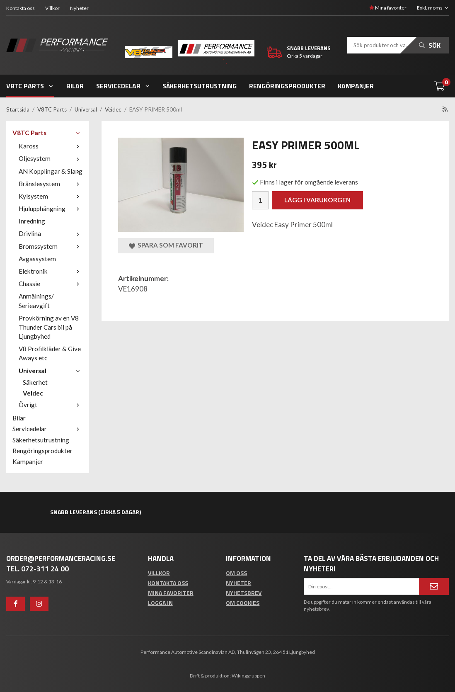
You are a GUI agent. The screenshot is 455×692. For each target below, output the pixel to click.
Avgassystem (37, 258)
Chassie (51, 283)
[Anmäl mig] (434, 586)
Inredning (32, 221)
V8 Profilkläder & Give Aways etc (50, 353)
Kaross (51, 146)
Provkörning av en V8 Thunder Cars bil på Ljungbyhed (49, 327)
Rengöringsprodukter (287, 86)
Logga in (160, 602)
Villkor (52, 8)
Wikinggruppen (248, 676)
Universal (51, 370)
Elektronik (51, 271)
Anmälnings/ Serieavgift (36, 300)
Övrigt (51, 404)
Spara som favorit (166, 245)
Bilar (75, 86)
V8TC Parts (30, 86)
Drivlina (51, 233)
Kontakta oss (20, 8)
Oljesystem (51, 158)
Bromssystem (51, 246)
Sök (429, 45)
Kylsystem (51, 196)
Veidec (33, 393)
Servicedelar (123, 86)
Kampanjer (356, 86)
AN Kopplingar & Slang (51, 171)
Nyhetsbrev (243, 592)
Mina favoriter (388, 8)
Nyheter (79, 8)
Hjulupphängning (51, 208)
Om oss (236, 572)
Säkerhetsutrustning (199, 86)
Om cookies (242, 602)
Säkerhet (35, 382)
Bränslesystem (51, 183)
